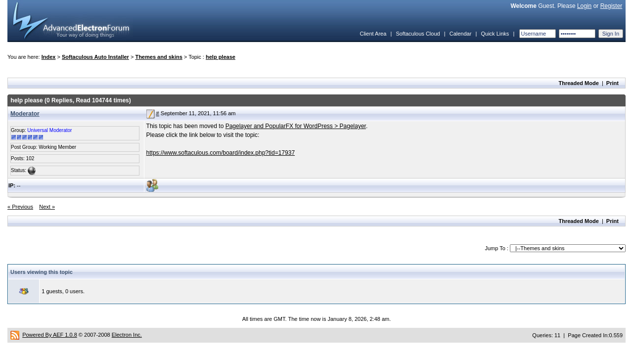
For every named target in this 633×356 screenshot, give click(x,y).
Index (49, 57)
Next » (47, 207)
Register (611, 5)
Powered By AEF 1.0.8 (49, 335)
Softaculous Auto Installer (95, 57)
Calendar (461, 34)
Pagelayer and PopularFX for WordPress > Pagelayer (296, 126)
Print (612, 83)
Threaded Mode (579, 83)
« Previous (20, 207)
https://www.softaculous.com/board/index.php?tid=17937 (220, 152)
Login (584, 5)
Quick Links (495, 34)
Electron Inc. (127, 335)
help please (220, 57)
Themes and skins (158, 57)
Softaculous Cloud (418, 34)
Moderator (25, 113)
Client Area (373, 34)
